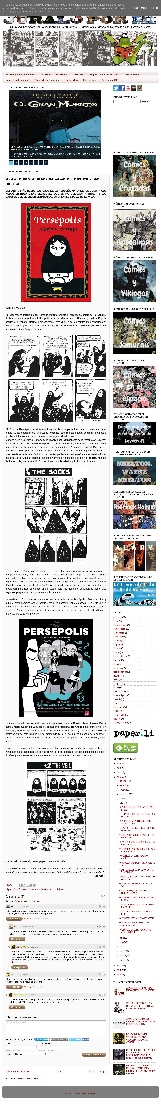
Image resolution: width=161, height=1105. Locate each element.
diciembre (124, 780)
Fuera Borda (118, 667)
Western (116, 718)
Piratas (116, 687)
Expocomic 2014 (110, 80)
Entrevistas (78, 75)
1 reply (28, 986)
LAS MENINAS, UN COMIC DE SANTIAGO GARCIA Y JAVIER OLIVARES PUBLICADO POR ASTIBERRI (137, 1038)
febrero (123, 955)
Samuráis (117, 699)
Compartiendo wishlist (17, 80)
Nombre (8, 1043)
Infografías (117, 683)
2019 (119, 763)
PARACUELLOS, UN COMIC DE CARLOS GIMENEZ (134, 857)
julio (122, 803)
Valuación (24, 901)
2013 (119, 974)
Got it (154, 8)
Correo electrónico (45, 1043)
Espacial (116, 652)
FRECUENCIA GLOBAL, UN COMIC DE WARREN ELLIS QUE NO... (137, 815)
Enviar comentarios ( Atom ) (27, 1078)
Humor (116, 679)
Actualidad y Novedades (54, 75)
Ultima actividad (34, 901)
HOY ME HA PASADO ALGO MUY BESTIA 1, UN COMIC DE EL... (137, 843)
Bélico (115, 620)
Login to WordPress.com (58, 1039)
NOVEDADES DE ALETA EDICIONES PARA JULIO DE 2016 (137, 899)
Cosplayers (117, 644)
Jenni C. (19, 947)
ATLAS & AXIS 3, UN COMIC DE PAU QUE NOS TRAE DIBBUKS (136, 871)
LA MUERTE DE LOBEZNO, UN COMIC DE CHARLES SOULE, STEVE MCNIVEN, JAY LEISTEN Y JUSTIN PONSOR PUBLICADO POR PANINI (140, 1054)
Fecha (17, 901)
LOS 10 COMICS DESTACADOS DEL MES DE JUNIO (135, 912)
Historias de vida (34, 889)
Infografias (72, 80)
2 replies (29, 918)
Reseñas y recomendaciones (20, 75)
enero (122, 960)
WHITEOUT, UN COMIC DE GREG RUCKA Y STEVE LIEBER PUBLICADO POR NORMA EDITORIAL (140, 1006)
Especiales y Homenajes (47, 80)
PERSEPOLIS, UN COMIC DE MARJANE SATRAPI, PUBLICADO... (137, 878)
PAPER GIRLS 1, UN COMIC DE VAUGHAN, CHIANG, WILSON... (135, 931)
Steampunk (118, 703)
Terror (115, 710)
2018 (119, 767)
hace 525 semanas (23, 906)
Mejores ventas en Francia (104, 75)
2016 (119, 777)
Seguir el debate (103, 895)
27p (24, 947)
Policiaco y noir (119, 691)
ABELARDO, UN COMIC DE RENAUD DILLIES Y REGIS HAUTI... (136, 836)
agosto (122, 798)
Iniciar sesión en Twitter (75, 1039)
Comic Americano (120, 624)
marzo (122, 951)
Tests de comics (131, 75)
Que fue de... (89, 80)
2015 (119, 965)
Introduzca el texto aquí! (56, 1028)
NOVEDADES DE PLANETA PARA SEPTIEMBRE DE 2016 (136, 808)
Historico (116, 675)
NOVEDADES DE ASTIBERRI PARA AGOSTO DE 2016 (137, 864)
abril (121, 946)
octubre (123, 789)
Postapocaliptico (119, 695)
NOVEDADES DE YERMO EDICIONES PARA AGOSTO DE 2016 (135, 822)
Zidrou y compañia (120, 722)
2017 (119, 772)
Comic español (119, 636)
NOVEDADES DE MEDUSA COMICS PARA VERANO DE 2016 (134, 924)
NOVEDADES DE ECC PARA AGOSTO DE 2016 (136, 918)
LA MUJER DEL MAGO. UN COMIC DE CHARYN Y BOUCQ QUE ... (137, 906)
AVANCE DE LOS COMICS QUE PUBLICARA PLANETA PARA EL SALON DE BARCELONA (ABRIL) (140, 1021)
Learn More (140, 8)
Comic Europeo (20, 889)
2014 (119, 970)
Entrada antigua (98, 1071)
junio (122, 937)
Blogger (93, 1093)
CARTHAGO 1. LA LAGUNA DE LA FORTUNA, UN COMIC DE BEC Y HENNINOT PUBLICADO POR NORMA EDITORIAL (140, 1069)
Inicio (59, 1071)
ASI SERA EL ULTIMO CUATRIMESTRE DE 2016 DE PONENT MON (137, 850)
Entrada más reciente (17, 1071)
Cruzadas (117, 648)
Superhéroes (118, 707)
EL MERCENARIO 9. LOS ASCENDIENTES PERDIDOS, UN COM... (134, 892)
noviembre (124, 785)
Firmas (116, 663)
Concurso (117, 640)
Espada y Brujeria (120, 656)
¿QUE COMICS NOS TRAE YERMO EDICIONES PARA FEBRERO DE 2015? (140, 989)
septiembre (124, 794)
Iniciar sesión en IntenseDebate (41, 1039)
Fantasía (116, 660)
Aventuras (117, 617)
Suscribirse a (26, 1054)
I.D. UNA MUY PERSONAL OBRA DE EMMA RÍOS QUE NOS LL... (137, 829)
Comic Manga (118, 632)
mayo (122, 942)
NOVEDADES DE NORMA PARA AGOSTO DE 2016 (136, 885)
